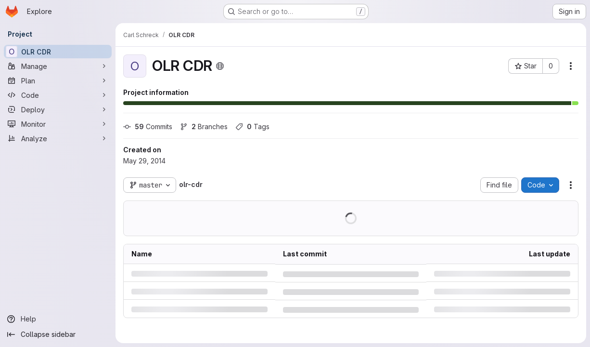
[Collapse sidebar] (58, 334)
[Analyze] (58, 138)
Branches (204, 126)
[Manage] (58, 66)
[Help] (58, 319)
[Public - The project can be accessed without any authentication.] (220, 66)
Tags (252, 126)
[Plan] (58, 80)
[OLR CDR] (58, 51)
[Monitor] (58, 124)
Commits (147, 126)
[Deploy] (58, 109)
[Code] (58, 95)
